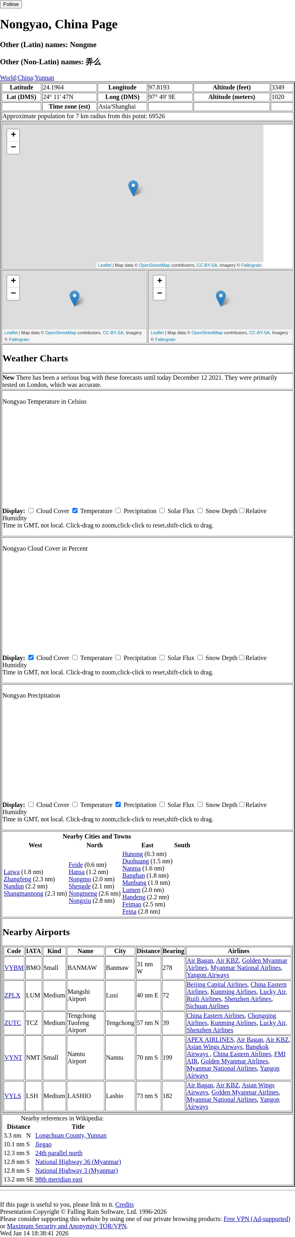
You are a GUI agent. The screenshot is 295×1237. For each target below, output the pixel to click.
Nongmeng (83, 893)
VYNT (13, 1057)
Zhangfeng (17, 879)
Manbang (134, 882)
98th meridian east (58, 1179)
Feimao (132, 904)
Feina (129, 911)
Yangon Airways (208, 974)
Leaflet (105, 265)
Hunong (132, 853)
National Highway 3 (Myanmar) (76, 1170)
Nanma (131, 868)
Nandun (14, 886)
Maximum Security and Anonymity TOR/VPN (66, 1226)
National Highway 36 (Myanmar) (78, 1161)
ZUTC (12, 1022)
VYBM (14, 967)
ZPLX (12, 995)
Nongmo (80, 879)
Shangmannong (24, 893)
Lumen (131, 889)
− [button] (13, 148)
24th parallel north (58, 1153)
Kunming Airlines (233, 991)
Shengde (80, 886)
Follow (11, 4)
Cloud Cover (52, 510)
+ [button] (13, 135)
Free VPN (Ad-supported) (256, 1218)
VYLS (12, 1095)
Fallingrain (251, 265)
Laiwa (12, 871)
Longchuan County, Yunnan (70, 1135)
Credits (124, 1204)
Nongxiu (80, 900)
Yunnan (44, 77)
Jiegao (43, 1144)
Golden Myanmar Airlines (234, 1061)
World (8, 77)
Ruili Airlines (204, 998)
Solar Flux (180, 510)
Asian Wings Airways (215, 1046)
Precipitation (140, 510)
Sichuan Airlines (208, 1006)
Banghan (133, 875)
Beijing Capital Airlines (217, 984)
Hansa (77, 871)
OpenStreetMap (154, 265)
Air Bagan (200, 960)
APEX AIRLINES (210, 1039)
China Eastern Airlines (216, 1015)
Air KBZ (227, 960)
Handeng (134, 897)
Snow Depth (221, 510)
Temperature (96, 510)
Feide (76, 864)
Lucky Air (273, 991)
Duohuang (135, 861)
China (25, 77)
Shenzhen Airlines (248, 998)
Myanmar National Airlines (245, 967)
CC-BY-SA (207, 265)
